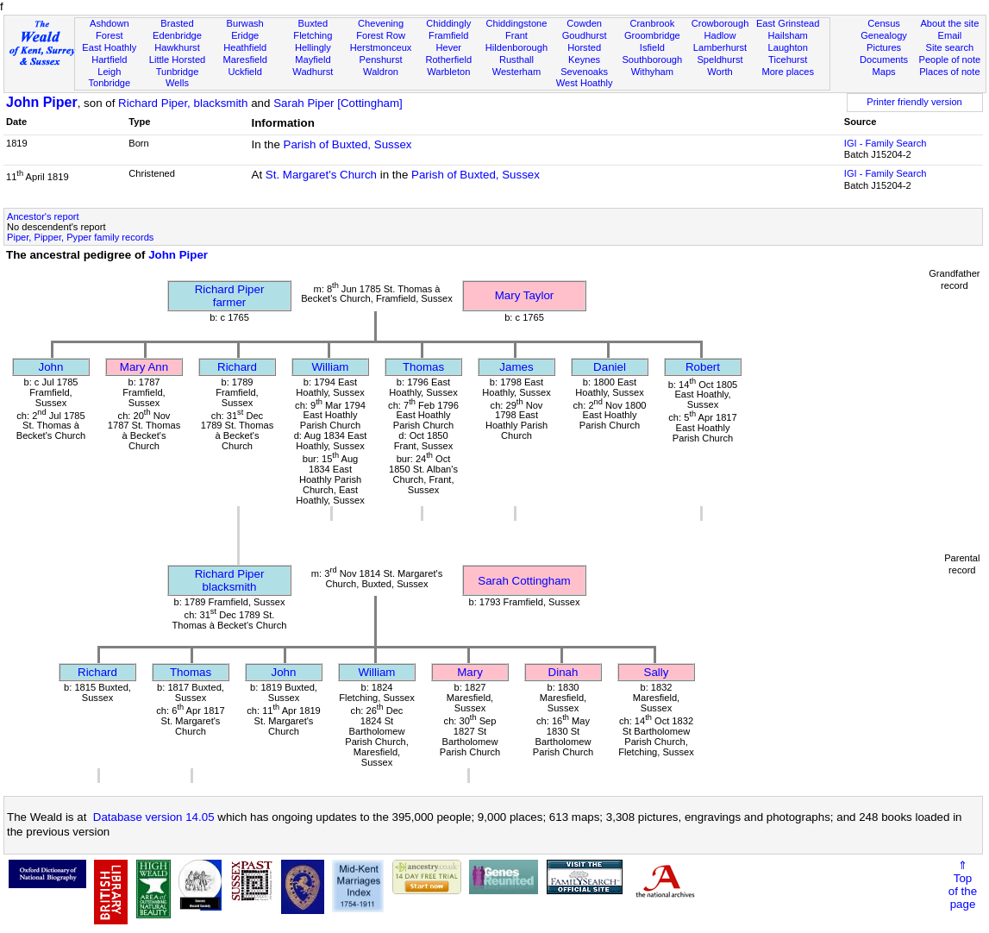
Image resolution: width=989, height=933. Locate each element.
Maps (883, 71)
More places (787, 71)
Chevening (381, 23)
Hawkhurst (176, 47)
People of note (950, 59)
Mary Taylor (524, 295)
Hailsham (788, 35)
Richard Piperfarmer (230, 296)
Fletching (312, 35)
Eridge (245, 35)
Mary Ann (144, 366)
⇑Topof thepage (962, 885)
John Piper (42, 102)
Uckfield (245, 71)
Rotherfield (448, 59)
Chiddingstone (516, 23)
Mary (470, 672)
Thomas (423, 366)
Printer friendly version (914, 102)
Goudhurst (584, 35)
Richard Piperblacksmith (230, 580)
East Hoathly (109, 47)
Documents (884, 59)
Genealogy (884, 35)
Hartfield (109, 59)
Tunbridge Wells (177, 77)
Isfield (652, 47)
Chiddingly (448, 23)
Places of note (949, 71)
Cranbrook (651, 23)
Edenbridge (177, 35)
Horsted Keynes (584, 53)
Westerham (516, 71)
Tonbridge (109, 83)
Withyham (652, 71)
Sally (656, 672)
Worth (719, 71)
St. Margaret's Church (321, 174)
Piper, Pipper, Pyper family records (80, 237)
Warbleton (448, 71)
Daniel (609, 366)
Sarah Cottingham (524, 580)
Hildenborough (516, 47)
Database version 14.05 (154, 817)
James (516, 366)
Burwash (245, 23)
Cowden (584, 23)
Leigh (109, 71)
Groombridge (652, 35)
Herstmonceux (381, 47)
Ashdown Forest (109, 29)
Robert (702, 366)
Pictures (884, 47)
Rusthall (516, 59)
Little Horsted (177, 59)
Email (949, 35)
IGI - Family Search (885, 143)
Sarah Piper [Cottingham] (338, 103)
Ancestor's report (43, 216)
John (51, 366)
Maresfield (245, 59)
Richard (237, 366)
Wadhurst (312, 71)
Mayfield (312, 59)
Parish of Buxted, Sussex (348, 144)
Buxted (313, 23)
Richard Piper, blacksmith (182, 103)
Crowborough (720, 23)
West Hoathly (584, 83)
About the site (949, 23)
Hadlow (719, 35)
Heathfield (244, 47)
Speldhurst (719, 59)
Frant (516, 35)
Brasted (176, 23)
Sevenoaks (584, 71)
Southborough (652, 59)
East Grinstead (787, 23)
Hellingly (313, 47)
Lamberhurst (720, 47)
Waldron (380, 71)
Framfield (448, 35)
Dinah (563, 672)
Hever (448, 47)
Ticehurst (787, 59)
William (330, 366)
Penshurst (381, 59)
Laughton (788, 47)
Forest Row (380, 35)
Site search (950, 47)
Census (883, 23)
